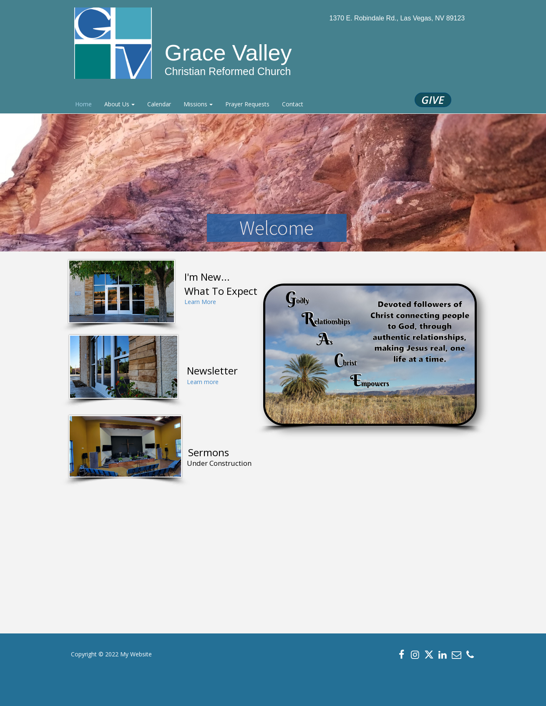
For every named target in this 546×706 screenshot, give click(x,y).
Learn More (200, 302)
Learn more (203, 382)
